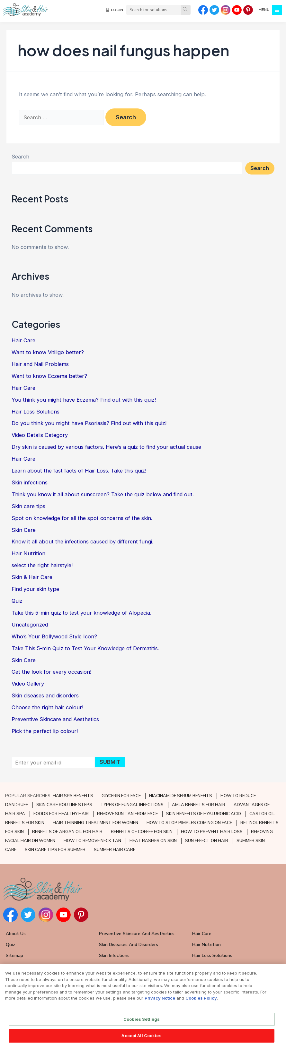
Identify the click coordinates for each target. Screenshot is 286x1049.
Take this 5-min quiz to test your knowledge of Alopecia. (81, 613)
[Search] (186, 10)
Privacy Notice (160, 1003)
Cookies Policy (201, 1003)
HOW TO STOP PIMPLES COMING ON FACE (189, 823)
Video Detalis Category (40, 435)
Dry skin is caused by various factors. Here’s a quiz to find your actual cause (106, 447)
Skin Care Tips (114, 966)
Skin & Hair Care (32, 577)
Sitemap (14, 955)
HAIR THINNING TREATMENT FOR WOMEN (95, 823)
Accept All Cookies (141, 1040)
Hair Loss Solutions (35, 411)
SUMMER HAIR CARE (114, 850)
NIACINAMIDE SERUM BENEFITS (180, 796)
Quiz (17, 601)
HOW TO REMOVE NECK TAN (92, 841)
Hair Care (23, 340)
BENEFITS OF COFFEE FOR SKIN (142, 832)
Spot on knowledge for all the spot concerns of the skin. (82, 518)
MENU (264, 9)
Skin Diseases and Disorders (128, 945)
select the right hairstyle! (42, 565)
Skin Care (24, 530)
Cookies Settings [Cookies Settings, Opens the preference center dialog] (141, 1024)
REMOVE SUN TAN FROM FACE (127, 814)
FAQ (10, 966)
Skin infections (30, 482)
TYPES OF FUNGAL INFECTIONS (132, 805)
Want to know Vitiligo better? (48, 352)
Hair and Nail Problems (40, 364)
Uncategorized (30, 624)
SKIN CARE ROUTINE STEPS (64, 805)
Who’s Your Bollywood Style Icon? (54, 636)
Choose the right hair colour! (47, 707)
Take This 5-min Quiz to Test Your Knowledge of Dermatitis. (85, 648)
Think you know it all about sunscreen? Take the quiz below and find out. (103, 494)
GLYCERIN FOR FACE (121, 796)
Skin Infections (114, 955)
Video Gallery (28, 683)
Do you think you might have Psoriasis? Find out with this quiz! (89, 423)
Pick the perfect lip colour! (45, 731)
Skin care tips (28, 506)
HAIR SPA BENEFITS (73, 796)
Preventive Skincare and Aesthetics (55, 719)
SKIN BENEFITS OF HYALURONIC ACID (203, 814)
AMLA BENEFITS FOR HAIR (198, 805)
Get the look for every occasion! (51, 672)
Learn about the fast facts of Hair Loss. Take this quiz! (79, 470)
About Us (16, 934)
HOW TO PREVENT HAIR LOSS (212, 832)
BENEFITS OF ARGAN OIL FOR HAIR (67, 832)
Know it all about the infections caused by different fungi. (82, 541)
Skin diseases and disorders (45, 695)
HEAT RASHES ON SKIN (153, 841)
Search (20, 156)
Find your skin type (35, 589)
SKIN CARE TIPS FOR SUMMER (55, 850)
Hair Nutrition (28, 553)
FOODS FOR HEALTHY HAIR (61, 814)
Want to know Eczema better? (49, 376)
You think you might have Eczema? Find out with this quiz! (84, 400)
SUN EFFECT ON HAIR (206, 841)
